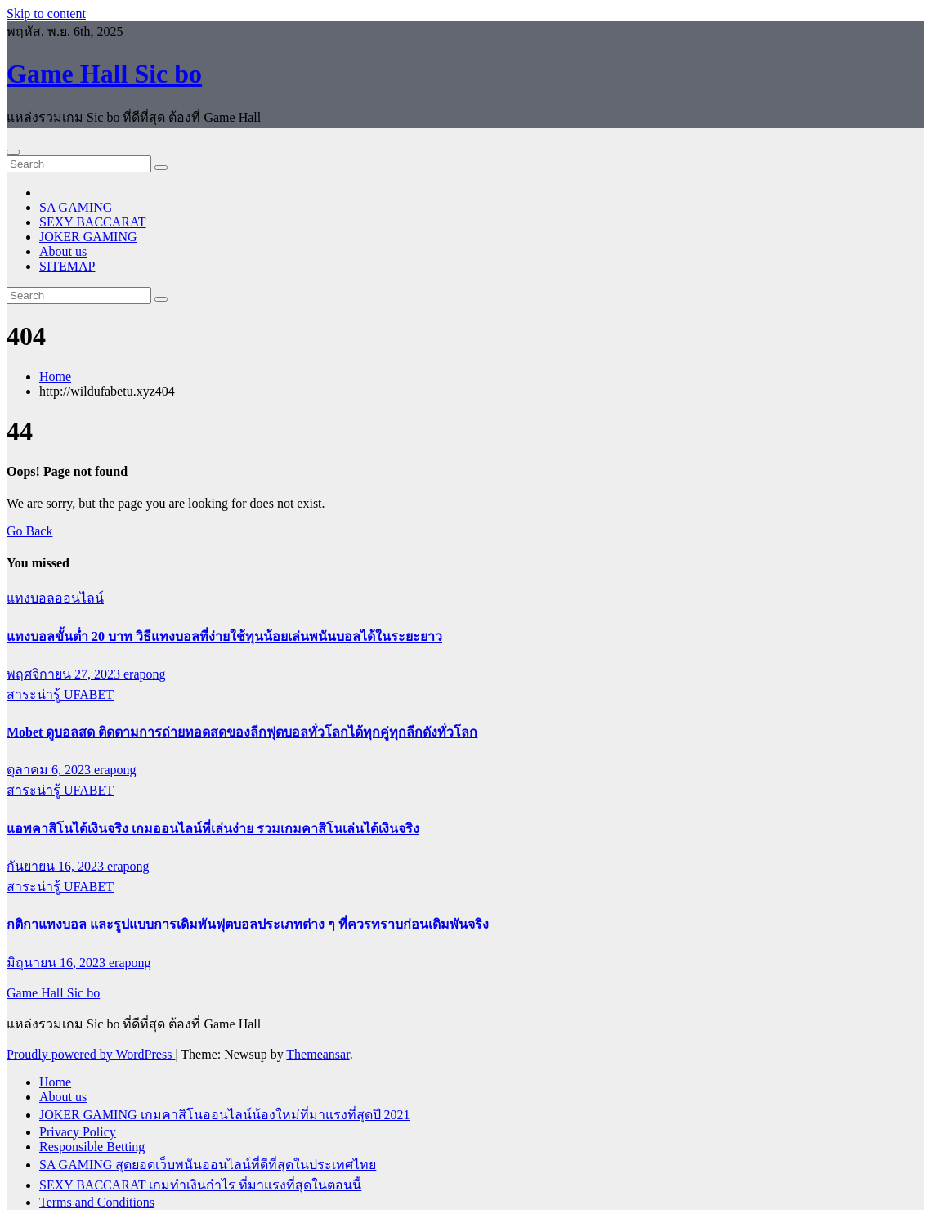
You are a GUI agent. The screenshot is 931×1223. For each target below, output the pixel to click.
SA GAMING (75, 207)
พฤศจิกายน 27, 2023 (65, 674)
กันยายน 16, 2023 (57, 866)
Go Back (29, 531)
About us (63, 251)
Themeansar (317, 1054)
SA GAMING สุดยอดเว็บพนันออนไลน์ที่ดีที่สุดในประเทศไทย (207, 1164)
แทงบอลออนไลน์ (55, 598)
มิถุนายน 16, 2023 (58, 963)
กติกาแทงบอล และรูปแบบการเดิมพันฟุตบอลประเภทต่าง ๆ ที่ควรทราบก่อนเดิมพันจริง (248, 924)
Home (55, 376)
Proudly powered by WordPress (91, 1054)
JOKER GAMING (88, 237)
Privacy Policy (77, 1132)
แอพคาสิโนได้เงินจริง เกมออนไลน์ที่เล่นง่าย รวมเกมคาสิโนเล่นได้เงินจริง (213, 828)
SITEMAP (67, 266)
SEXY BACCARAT (92, 222)
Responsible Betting (92, 1147)
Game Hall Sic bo (104, 73)
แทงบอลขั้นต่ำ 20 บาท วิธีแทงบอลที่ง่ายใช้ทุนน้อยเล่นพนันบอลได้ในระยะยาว (224, 636)
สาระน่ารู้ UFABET (60, 694)
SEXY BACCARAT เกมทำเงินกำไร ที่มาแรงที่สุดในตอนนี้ (200, 1185)
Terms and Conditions (96, 1202)
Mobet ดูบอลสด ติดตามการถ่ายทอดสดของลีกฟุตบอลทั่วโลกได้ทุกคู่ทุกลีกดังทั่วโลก (242, 732)
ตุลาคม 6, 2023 (50, 770)
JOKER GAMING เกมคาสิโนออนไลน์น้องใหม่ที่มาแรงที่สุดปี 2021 (224, 1115)
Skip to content (46, 13)
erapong (144, 674)
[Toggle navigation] (13, 152)
